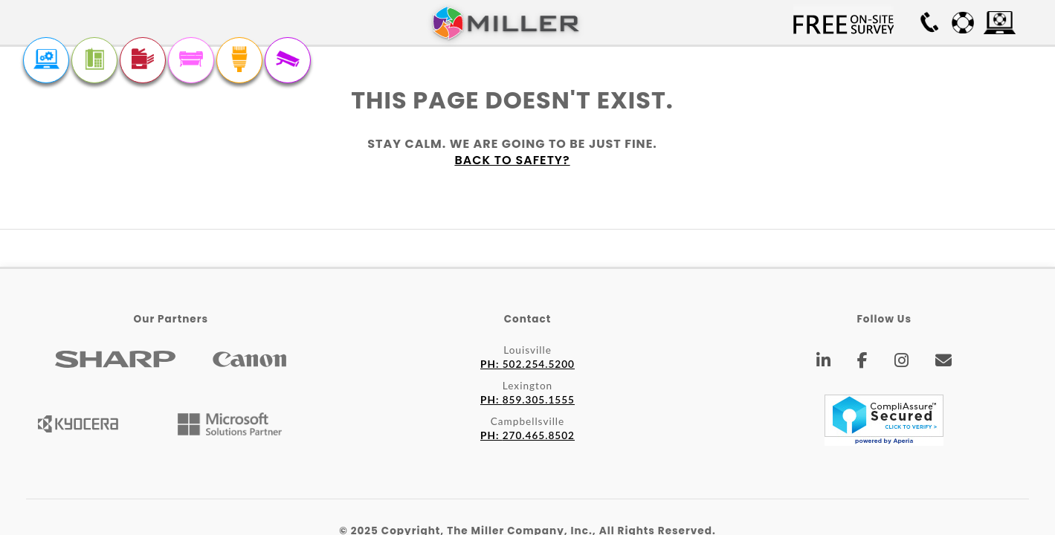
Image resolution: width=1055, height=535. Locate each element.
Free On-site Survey (843, 22)
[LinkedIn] (824, 363)
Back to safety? (512, 160)
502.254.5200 (527, 364)
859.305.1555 (527, 400)
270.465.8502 (527, 435)
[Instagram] (902, 363)
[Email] (944, 363)
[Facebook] (863, 363)
